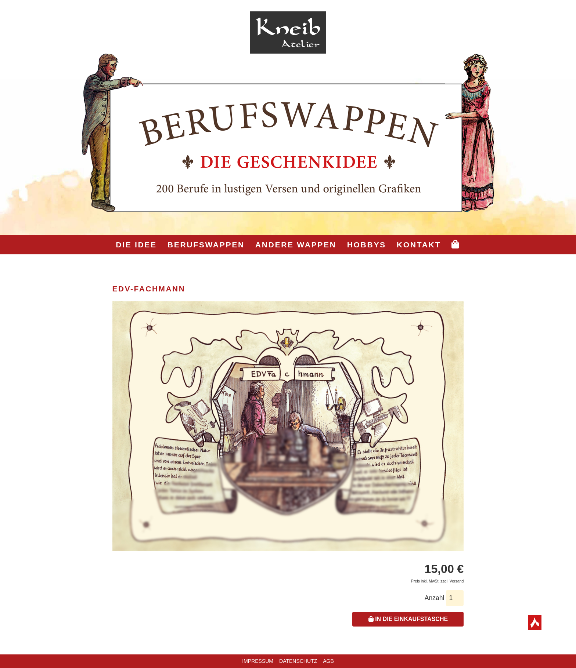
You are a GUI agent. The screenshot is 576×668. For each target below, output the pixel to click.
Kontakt (419, 244)
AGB (328, 661)
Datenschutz (298, 661)
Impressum (257, 661)
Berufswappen (206, 244)
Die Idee (136, 244)
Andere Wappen (295, 244)
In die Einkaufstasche (408, 619)
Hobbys (366, 244)
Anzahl (434, 598)
